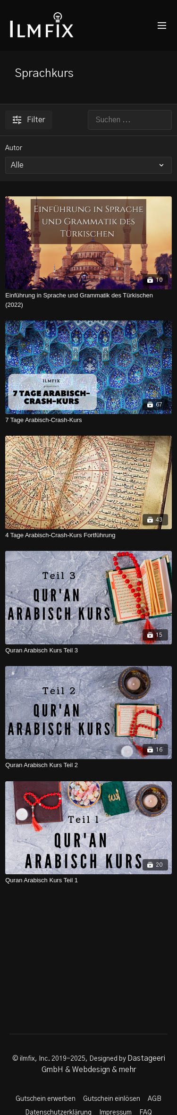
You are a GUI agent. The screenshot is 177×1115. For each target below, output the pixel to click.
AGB (154, 1099)
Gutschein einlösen (111, 1099)
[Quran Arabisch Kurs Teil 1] (88, 880)
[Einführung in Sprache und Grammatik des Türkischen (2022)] (88, 300)
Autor (13, 148)
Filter (29, 120)
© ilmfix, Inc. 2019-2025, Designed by (69, 1059)
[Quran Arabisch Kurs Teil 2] (88, 765)
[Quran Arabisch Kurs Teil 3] (88, 650)
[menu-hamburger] (162, 26)
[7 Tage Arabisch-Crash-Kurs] (88, 420)
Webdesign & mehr (104, 1069)
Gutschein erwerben (46, 1099)
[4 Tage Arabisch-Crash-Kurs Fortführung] (88, 535)
